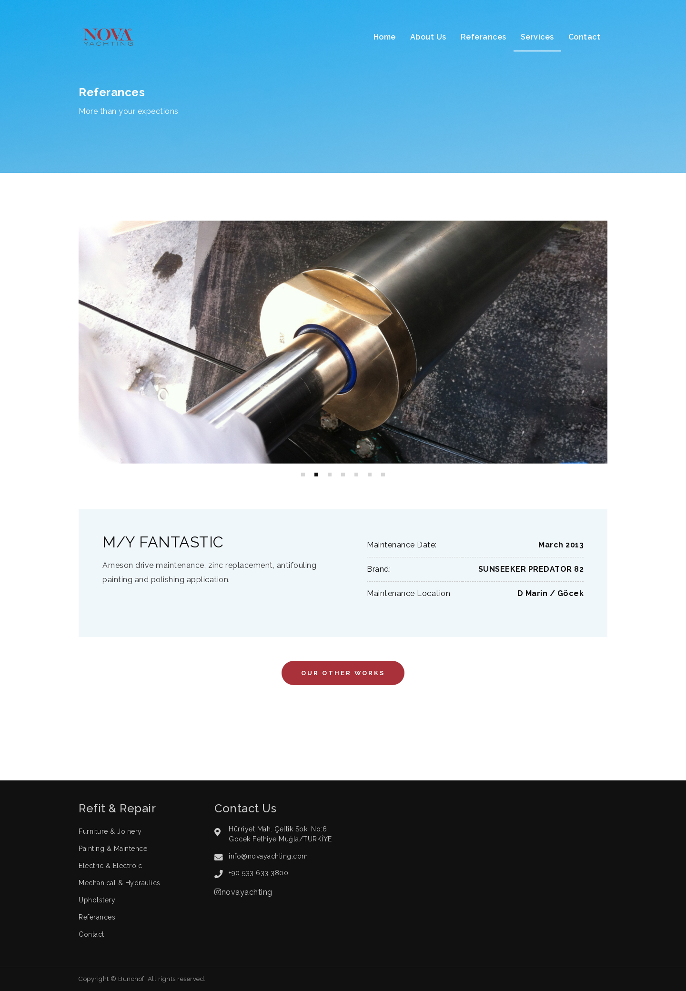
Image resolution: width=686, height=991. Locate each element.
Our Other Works (343, 673)
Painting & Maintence (113, 848)
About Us (428, 36)
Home (384, 36)
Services (537, 36)
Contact (584, 36)
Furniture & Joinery (110, 831)
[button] (303, 474)
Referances (483, 36)
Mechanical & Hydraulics (120, 883)
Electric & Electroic (110, 866)
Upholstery (97, 900)
